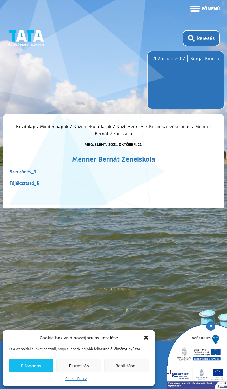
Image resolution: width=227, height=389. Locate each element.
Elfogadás (31, 365)
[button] (146, 337)
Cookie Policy (76, 378)
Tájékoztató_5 (24, 183)
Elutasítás (79, 365)
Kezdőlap (26, 126)
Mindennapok (54, 126)
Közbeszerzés (130, 126)
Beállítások (126, 365)
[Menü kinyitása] (205, 8)
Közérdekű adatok (92, 126)
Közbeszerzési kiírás (169, 126)
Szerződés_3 (23, 171)
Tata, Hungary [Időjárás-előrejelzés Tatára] (184, 83)
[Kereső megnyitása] (201, 38)
